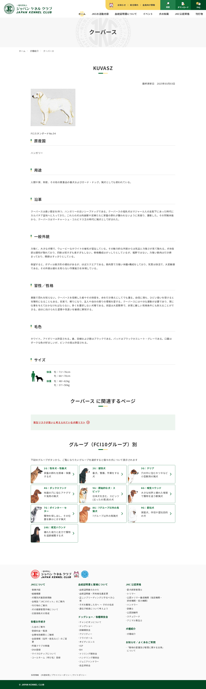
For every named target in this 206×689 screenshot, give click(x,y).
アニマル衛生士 (134, 620)
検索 (168, 5)
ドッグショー (86, 626)
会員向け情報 (149, 5)
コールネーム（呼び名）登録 (46, 657)
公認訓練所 (132, 612)
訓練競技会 (84, 629)
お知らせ (122, 5)
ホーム (82, 13)
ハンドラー (132, 604)
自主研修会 (84, 665)
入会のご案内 (38, 626)
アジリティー (85, 633)
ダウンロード (183, 5)
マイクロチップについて (44, 653)
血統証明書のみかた (89, 589)
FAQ (198, 5)
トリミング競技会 (88, 653)
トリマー (131, 593)
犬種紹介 (131, 633)
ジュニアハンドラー (89, 661)
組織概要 (36, 593)
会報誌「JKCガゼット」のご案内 (48, 601)
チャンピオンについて (90, 622)
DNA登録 (36, 649)
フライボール (86, 637)
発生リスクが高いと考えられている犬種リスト (59, 422)
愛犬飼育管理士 (134, 589)
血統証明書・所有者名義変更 (93, 593)
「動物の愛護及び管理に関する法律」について (145, 649)
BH (81, 649)
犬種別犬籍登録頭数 (42, 597)
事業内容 (36, 589)
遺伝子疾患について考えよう (93, 608)
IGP (81, 645)
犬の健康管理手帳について (45, 609)
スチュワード (133, 616)
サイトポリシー (80, 675)
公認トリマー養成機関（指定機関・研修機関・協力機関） (144, 599)
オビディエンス (87, 641)
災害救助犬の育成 (40, 613)
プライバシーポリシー (61, 675)
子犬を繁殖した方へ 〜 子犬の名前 (96, 604)
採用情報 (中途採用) (40, 675)
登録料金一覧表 (39, 630)
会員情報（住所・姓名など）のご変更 (49, 640)
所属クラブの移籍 (40, 645)
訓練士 (130, 608)
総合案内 (134, 5)
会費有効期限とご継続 (43, 634)
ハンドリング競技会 (89, 657)
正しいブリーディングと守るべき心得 (97, 599)
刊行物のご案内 (39, 605)
